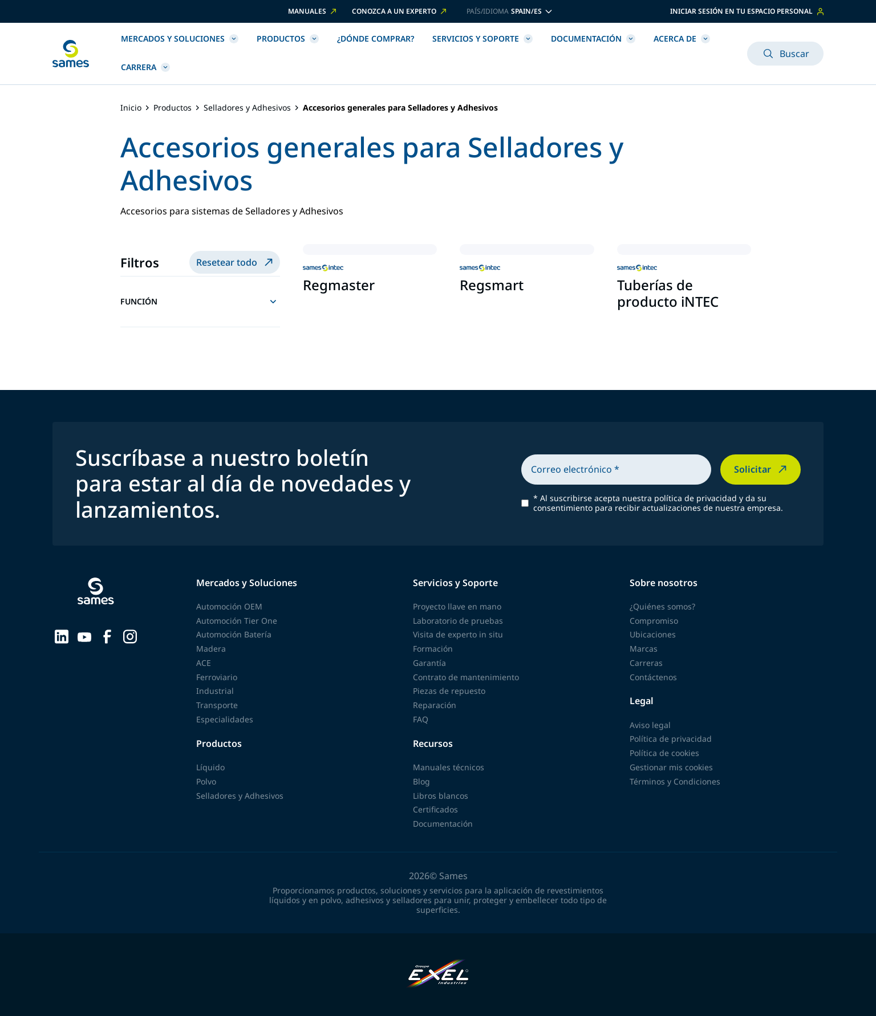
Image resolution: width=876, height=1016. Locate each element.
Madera (211, 648)
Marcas (644, 648)
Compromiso (654, 620)
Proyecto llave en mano (457, 606)
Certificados (435, 809)
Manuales (313, 11)
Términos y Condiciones (675, 781)
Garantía (429, 662)
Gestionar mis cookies (671, 767)
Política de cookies (664, 752)
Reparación (434, 705)
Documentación (593, 38)
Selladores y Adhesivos (247, 108)
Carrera (145, 67)
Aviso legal (650, 725)
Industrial (215, 690)
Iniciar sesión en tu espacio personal (747, 11)
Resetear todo (235, 262)
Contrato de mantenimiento (466, 677)
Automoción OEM (229, 606)
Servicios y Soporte (482, 38)
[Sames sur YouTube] (84, 635)
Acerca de (682, 38)
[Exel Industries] (438, 974)
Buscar (785, 53)
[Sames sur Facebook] (107, 635)
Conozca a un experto (400, 11)
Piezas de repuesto (449, 690)
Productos (288, 38)
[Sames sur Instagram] (130, 635)
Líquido (210, 767)
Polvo (206, 781)
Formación (433, 648)
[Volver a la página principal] (70, 53)
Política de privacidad (671, 738)
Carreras (646, 662)
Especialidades (224, 719)
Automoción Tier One (236, 620)
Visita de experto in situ (458, 634)
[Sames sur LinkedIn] (61, 635)
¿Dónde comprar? (375, 38)
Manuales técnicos (448, 767)
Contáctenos (653, 677)
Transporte (217, 705)
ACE (203, 662)
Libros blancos (440, 795)
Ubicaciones (653, 634)
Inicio (130, 108)
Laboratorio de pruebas (458, 620)
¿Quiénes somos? (662, 606)
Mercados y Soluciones (179, 38)
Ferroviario (216, 677)
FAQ (420, 719)
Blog (421, 781)
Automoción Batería (233, 634)
